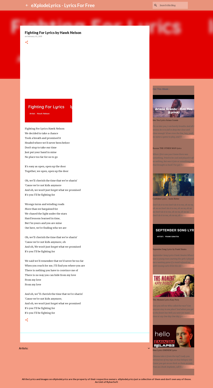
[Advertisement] (85, 71)
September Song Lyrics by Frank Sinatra (169, 249)
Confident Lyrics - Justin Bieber (166, 199)
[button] (26, 42)
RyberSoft (112, 381)
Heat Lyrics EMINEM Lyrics (165, 350)
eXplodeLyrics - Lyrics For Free (63, 5)
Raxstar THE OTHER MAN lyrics (167, 148)
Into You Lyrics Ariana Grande (165, 120)
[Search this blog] (172, 5)
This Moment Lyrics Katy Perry (166, 300)
